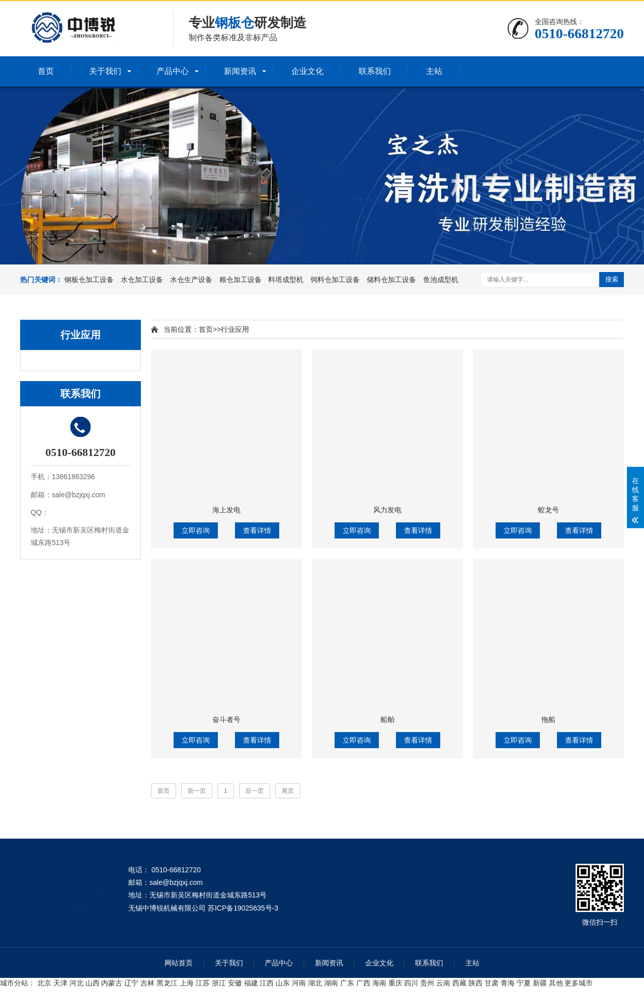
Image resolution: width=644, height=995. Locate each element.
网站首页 (179, 963)
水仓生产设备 (191, 280)
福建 (251, 983)
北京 (44, 983)
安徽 (235, 983)
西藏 (459, 983)
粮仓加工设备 (240, 280)
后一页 (255, 790)
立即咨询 (196, 530)
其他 (556, 983)
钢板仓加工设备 (89, 280)
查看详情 (257, 530)
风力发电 (387, 510)
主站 (434, 71)
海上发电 (226, 510)
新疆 (540, 983)
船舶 (387, 719)
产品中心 (172, 71)
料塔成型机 (285, 280)
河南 (299, 983)
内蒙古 (111, 983)
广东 (347, 983)
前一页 (197, 790)
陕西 (475, 983)
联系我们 (375, 71)
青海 (508, 983)
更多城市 (579, 983)
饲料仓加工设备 (335, 280)
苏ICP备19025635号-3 (243, 908)
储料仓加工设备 (391, 280)
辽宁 (131, 983)
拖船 (548, 719)
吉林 (147, 983)
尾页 (288, 790)
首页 (46, 71)
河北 (76, 983)
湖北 (315, 983)
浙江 (219, 983)
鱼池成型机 (440, 280)
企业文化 (307, 71)
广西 (363, 983)
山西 (93, 983)
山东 (283, 983)
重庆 (395, 983)
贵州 (427, 983)
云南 (443, 983)
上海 (187, 983)
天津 (60, 983)
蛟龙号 (548, 510)
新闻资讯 (240, 71)
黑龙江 (167, 983)
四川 (411, 983)
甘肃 (492, 983)
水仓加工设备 (142, 280)
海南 (379, 983)
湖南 (331, 983)
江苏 (203, 983)
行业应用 (235, 329)
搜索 (611, 279)
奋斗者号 (226, 719)
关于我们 (105, 71)
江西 (267, 983)
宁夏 (524, 983)
